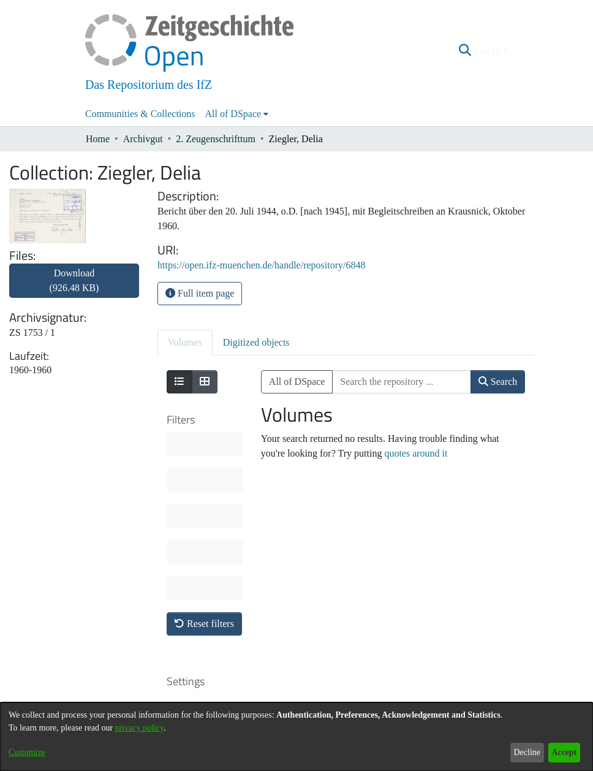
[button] (465, 51)
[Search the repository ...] (401, 381)
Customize (27, 752)
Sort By (196, 530)
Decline (526, 752)
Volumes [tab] (185, 342)
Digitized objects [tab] (256, 342)
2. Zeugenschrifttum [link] (215, 139)
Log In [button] (488, 50)
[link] (74, 288)
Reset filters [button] (204, 443)
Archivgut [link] (143, 139)
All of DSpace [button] (233, 113)
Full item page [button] (199, 293)
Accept (563, 752)
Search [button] (498, 381)
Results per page (199, 616)
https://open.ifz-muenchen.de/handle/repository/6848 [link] (261, 265)
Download (74, 280)
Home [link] (98, 139)
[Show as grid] (204, 381)
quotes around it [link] (415, 453)
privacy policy (139, 727)
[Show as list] (179, 381)
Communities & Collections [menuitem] (140, 113)
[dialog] (296, 736)
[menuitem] (237, 114)
